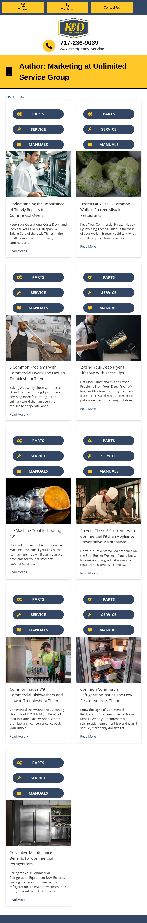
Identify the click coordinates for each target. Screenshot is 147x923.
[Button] (38, 114)
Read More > (19, 251)
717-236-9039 (79, 43)
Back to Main (16, 97)
